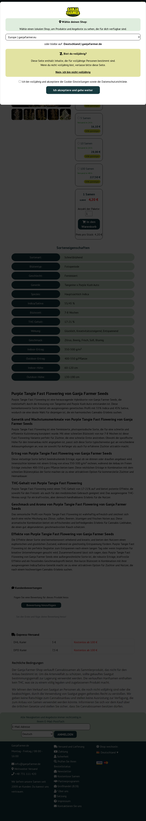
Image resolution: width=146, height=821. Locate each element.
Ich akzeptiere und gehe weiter (73, 90)
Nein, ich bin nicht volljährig (73, 72)
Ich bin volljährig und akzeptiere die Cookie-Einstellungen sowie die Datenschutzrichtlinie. (73, 81)
